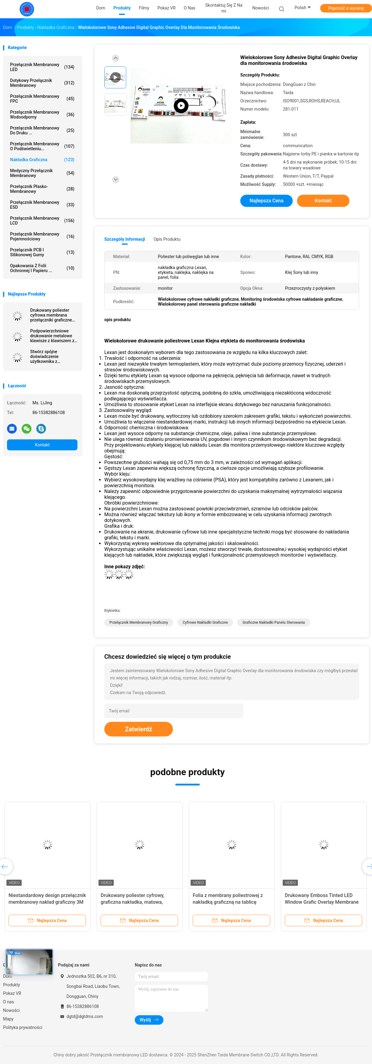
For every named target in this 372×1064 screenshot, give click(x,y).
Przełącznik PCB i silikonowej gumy (42, 252)
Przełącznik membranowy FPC (42, 99)
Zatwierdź (138, 729)
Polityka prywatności (22, 1027)
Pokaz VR (12, 993)
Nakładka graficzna (42, 160)
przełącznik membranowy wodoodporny (42, 114)
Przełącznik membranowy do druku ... (42, 130)
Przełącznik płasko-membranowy (42, 189)
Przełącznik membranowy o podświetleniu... (42, 146)
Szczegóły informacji (124, 239)
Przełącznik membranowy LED (42, 67)
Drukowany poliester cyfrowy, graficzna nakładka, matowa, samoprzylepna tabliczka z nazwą (137, 902)
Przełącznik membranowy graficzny (138, 622)
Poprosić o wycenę (346, 8)
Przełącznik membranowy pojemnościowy (42, 236)
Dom (7, 976)
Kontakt (42, 444)
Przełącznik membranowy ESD (42, 205)
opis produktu (167, 239)
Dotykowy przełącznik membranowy (42, 83)
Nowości (11, 1010)
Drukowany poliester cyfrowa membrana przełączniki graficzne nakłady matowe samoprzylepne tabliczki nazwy (53, 315)
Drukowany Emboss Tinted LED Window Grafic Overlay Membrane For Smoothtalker (322, 902)
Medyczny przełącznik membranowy (42, 173)
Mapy (8, 1018)
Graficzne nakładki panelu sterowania (273, 622)
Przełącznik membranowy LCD (42, 220)
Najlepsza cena (266, 201)
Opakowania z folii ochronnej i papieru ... (42, 268)
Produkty (11, 984)
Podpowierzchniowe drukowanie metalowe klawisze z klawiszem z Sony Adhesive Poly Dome (52, 335)
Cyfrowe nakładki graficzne (205, 622)
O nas (8, 1001)
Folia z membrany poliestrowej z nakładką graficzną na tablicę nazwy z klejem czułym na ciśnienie (231, 902)
